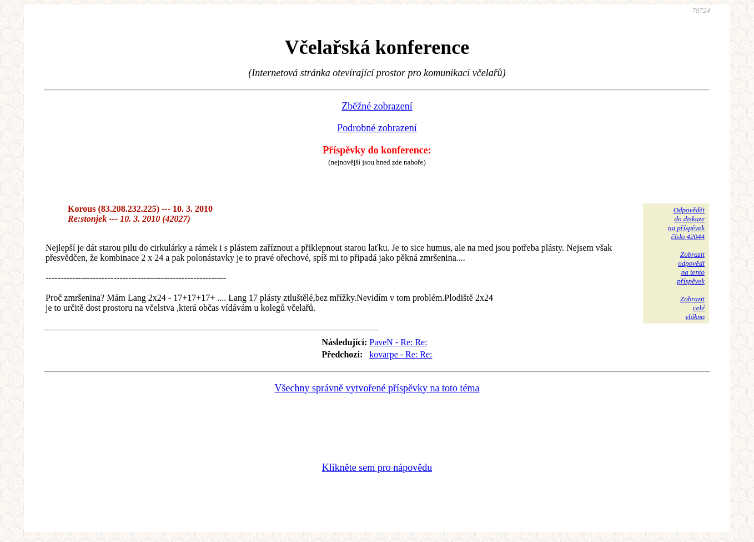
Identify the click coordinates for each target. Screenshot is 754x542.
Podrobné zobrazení (376, 127)
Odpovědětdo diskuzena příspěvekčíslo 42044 (686, 223)
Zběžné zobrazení (376, 106)
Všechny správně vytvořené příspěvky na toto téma (377, 388)
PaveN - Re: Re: (398, 342)
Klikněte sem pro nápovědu (377, 467)
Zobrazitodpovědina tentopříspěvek (691, 267)
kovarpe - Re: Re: (400, 354)
